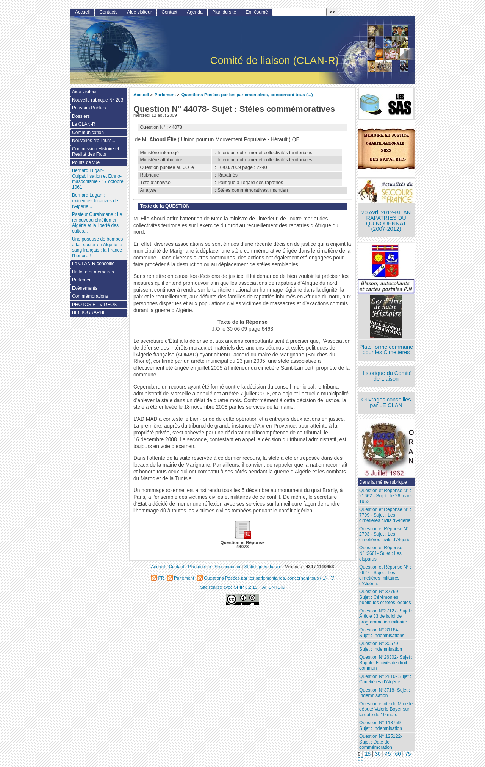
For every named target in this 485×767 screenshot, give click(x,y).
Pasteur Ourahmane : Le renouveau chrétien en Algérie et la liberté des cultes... (97, 223)
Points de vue (86, 162)
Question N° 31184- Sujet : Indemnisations (381, 632)
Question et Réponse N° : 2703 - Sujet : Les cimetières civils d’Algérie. (385, 534)
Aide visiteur (139, 12)
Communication (88, 132)
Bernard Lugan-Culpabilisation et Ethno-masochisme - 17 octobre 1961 (98, 179)
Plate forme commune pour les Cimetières (386, 349)
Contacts (108, 12)
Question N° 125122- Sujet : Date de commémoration (380, 742)
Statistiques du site (263, 566)
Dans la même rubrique (383, 482)
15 (368, 754)
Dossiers (81, 116)
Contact (169, 12)
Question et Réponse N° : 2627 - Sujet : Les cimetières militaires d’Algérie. (385, 575)
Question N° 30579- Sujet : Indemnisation (380, 646)
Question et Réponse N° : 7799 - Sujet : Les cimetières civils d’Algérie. (385, 515)
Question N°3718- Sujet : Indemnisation (384, 692)
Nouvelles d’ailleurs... (93, 140)
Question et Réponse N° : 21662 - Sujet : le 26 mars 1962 (385, 496)
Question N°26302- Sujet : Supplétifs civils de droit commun (386, 663)
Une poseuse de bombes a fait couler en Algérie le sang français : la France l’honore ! (97, 247)
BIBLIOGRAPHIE (89, 312)
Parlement (165, 94)
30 (377, 754)
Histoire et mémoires (93, 272)
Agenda (195, 12)
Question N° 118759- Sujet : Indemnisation (380, 725)
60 (398, 754)
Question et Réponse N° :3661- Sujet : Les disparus (380, 553)
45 (388, 754)
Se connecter (227, 566)
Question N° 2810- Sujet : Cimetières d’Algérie (385, 679)
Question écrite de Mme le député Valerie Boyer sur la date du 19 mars (386, 709)
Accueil (141, 94)
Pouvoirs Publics (89, 108)
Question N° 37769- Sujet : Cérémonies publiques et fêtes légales (385, 597)
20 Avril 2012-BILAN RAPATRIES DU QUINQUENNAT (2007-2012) (386, 221)
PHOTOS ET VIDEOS (94, 304)
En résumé (257, 12)
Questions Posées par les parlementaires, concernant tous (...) (247, 94)
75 (408, 754)
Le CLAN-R (83, 124)
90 (360, 759)
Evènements (84, 288)
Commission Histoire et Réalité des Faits (95, 151)
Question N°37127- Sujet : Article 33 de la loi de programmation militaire (386, 616)
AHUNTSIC (273, 586)
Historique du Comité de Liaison (386, 375)
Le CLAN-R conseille (93, 263)
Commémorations (90, 296)
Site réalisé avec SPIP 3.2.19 (228, 586)
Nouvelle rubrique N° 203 (97, 100)
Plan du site (224, 12)
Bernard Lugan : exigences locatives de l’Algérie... (95, 200)
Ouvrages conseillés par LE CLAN (386, 402)
